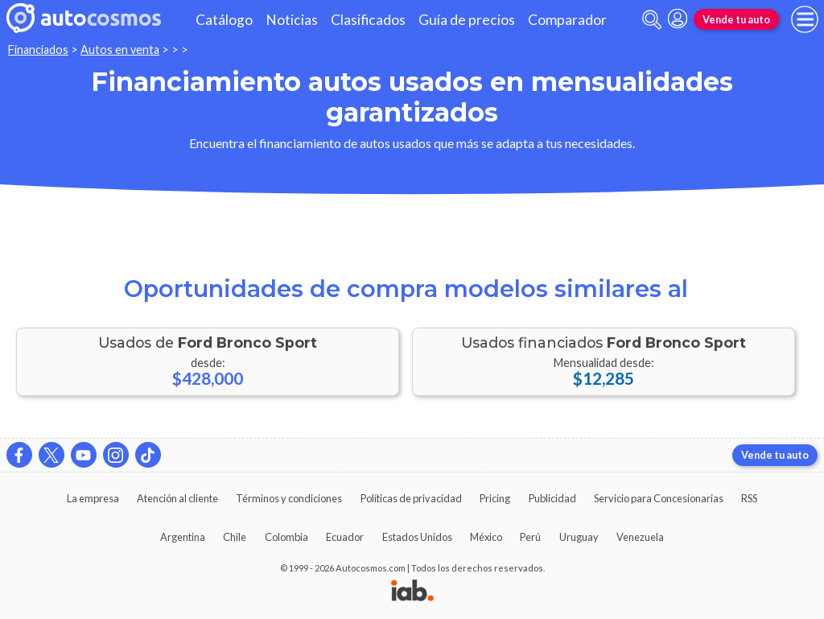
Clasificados (368, 19)
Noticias (292, 19)
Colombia (286, 536)
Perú (530, 536)
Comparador (567, 19)
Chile (234, 536)
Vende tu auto (736, 19)
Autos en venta (119, 49)
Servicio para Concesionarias (658, 498)
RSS (749, 498)
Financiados (38, 49)
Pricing (495, 498)
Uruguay (579, 536)
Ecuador (345, 536)
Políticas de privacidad (411, 498)
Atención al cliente (177, 498)
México (486, 536)
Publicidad (552, 498)
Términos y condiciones (289, 498)
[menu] (804, 19)
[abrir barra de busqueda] (651, 19)
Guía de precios (466, 19)
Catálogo (224, 19)
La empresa (93, 498)
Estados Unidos (417, 536)
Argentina (182, 536)
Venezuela (640, 536)
